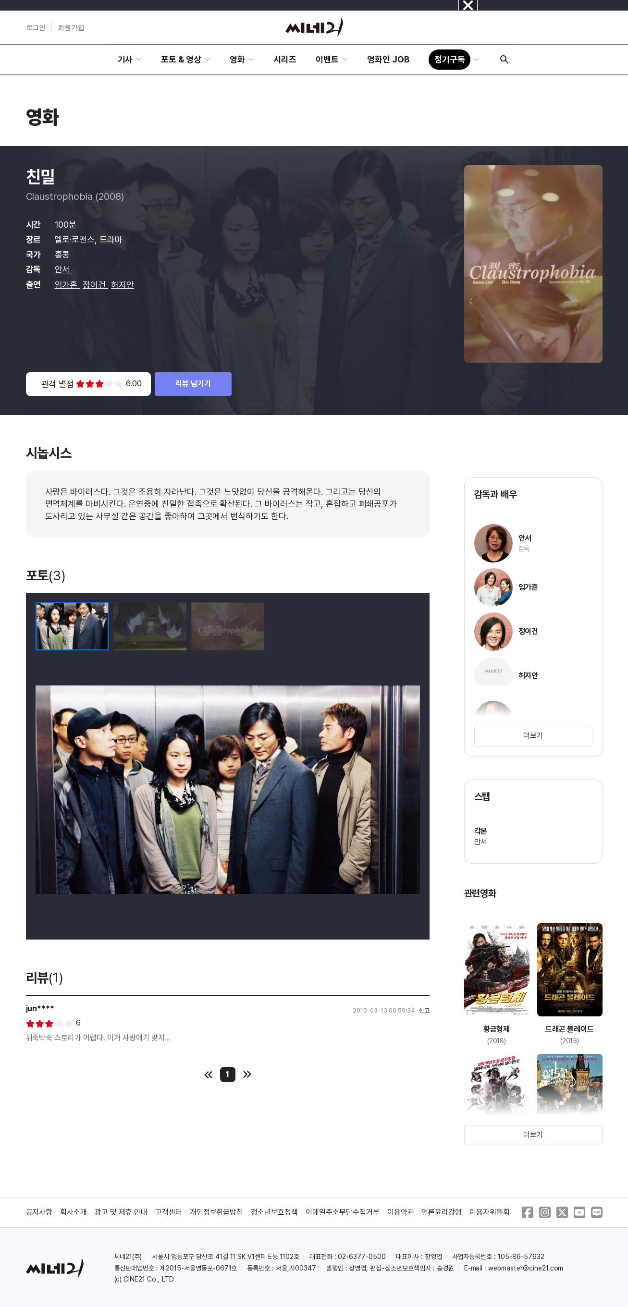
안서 (64, 269)
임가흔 (67, 285)
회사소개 (73, 1212)
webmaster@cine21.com (525, 1268)
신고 (424, 1010)
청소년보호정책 (274, 1212)
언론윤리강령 (441, 1212)
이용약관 (400, 1212)
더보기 (533, 735)
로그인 (36, 27)
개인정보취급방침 (217, 1212)
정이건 (95, 285)
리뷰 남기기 (193, 383)
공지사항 (39, 1212)
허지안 (122, 285)
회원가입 (71, 27)
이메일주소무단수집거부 (343, 1212)
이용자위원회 (489, 1212)
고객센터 (168, 1212)
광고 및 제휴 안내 (121, 1212)
